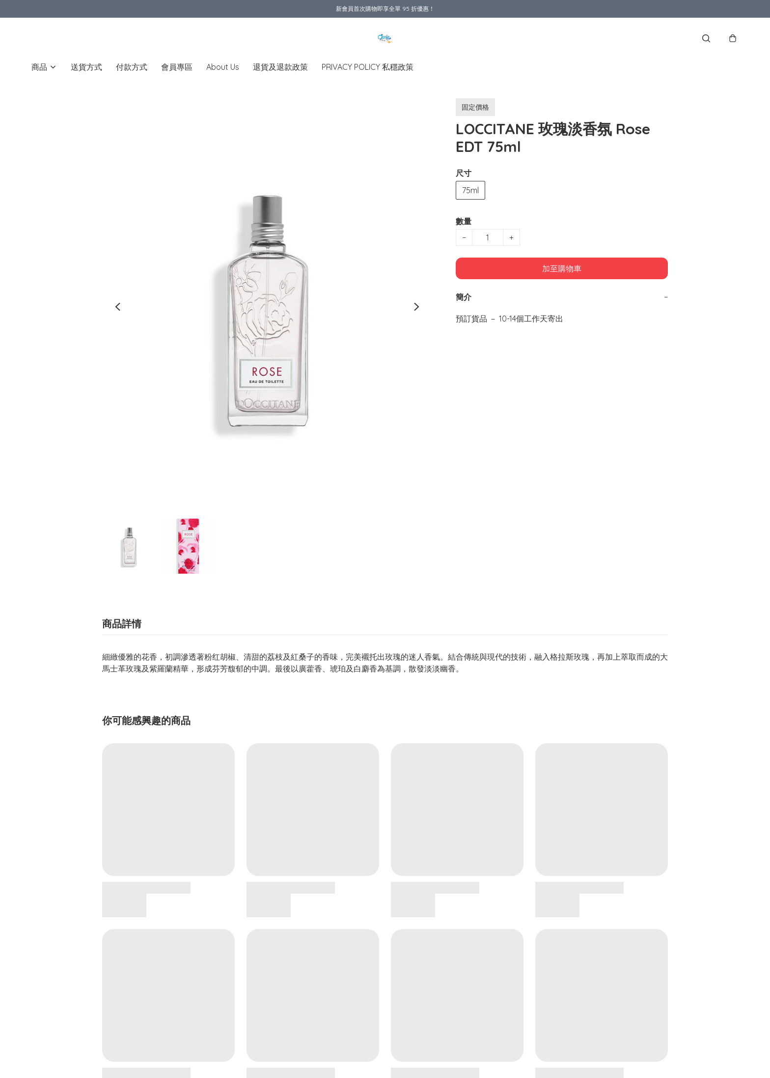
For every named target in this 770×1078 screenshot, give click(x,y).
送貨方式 (86, 67)
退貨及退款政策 (280, 67)
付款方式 (131, 67)
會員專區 (176, 67)
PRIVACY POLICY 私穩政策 (367, 67)
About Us (222, 67)
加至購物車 (561, 268)
